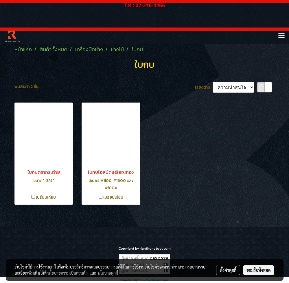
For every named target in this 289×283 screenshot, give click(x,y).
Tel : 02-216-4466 (144, 5)
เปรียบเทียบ (46, 197)
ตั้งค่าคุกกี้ (228, 270)
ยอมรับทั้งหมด (258, 270)
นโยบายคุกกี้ (108, 272)
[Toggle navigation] (281, 35)
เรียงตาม (204, 87)
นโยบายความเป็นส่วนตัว (67, 272)
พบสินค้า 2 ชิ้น (26, 87)
